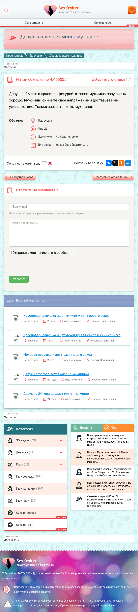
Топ (110, 427)
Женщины (23, 440)
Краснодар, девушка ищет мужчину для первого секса (66, 316)
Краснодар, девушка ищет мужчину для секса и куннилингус (71, 335)
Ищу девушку (25, 476)
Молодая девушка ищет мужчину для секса (57, 355)
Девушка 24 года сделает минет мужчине (56, 394)
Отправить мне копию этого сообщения (43, 253)
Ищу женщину (26, 488)
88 (50, 163)
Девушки (22, 452)
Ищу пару (23, 500)
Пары (20, 464)
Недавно (82, 427)
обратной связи (105, 605)
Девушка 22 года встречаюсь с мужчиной (56, 374)
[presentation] (39, 268)
